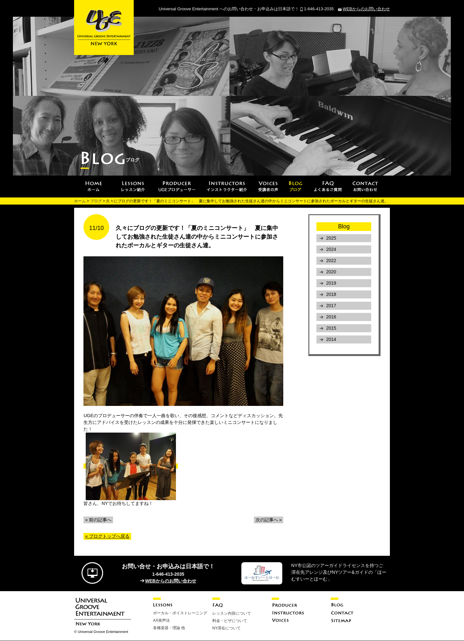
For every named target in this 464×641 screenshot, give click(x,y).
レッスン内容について (231, 613)
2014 (331, 339)
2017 (331, 305)
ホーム (80, 201)
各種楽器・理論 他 (169, 628)
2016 (331, 316)
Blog (344, 226)
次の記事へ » (269, 519)
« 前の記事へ (98, 519)
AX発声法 (161, 620)
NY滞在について (226, 628)
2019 (331, 283)
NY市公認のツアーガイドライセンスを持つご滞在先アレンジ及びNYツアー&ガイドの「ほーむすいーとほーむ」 (338, 572)
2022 (331, 260)
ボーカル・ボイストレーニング (180, 613)
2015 (331, 328)
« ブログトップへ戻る (107, 536)
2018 (331, 294)
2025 (331, 238)
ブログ (96, 201)
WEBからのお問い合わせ (366, 8)
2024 (331, 249)
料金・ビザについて (229, 620)
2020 (331, 271)
